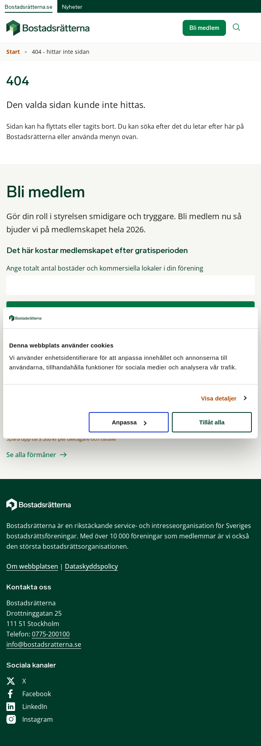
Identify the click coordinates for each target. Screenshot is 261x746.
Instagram (37, 719)
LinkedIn (34, 706)
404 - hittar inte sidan (61, 51)
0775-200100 (51, 634)
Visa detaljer (218, 398)
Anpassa (129, 422)
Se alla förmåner (31, 454)
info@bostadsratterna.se (43, 644)
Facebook (36, 693)
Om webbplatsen (32, 566)
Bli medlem (204, 27)
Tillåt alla (211, 422)
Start (13, 51)
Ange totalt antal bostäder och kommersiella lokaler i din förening (104, 268)
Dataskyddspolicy (91, 566)
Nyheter (72, 7)
